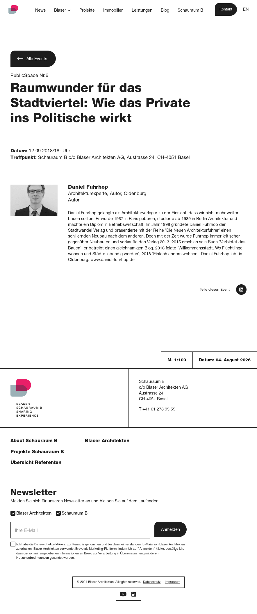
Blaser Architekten (107, 441)
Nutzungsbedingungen (32, 558)
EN (246, 10)
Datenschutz (151, 582)
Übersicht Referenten (35, 462)
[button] (62, 10)
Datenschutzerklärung (50, 544)
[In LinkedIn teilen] (241, 289)
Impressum (172, 582)
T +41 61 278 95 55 (157, 410)
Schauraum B (72, 513)
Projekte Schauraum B (37, 452)
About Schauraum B (34, 441)
